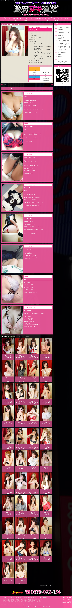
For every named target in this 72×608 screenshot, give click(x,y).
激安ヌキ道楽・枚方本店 (5, 601)
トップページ (3, 597)
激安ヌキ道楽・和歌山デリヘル (6, 604)
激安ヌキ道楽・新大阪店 (36, 600)
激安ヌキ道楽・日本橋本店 (26, 599)
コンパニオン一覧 (8, 0)
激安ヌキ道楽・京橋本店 (15, 600)
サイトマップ (45, 597)
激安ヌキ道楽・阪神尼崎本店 (36, 601)
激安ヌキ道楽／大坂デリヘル (31, 604)
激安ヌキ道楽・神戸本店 (5, 603)
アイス (14, 0)
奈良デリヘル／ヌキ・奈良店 (19, 604)
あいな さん (6, 84)
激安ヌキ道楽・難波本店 (15, 599)
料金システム (9, 597)
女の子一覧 (25, 597)
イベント (15, 597)
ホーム (2, 0)
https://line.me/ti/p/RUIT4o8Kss (62, 85)
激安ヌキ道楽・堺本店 (15, 601)
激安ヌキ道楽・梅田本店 (5, 600)
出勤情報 (19, 597)
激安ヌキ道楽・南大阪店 (25, 601)
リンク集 (39, 597)
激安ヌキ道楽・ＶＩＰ (5, 599)
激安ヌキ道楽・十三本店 (26, 600)
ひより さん (48, 84)
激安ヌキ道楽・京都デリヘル (26, 603)
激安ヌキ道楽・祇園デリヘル (38, 603)
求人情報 (34, 597)
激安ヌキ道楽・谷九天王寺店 (37, 599)
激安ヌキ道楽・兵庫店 (15, 603)
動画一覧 (30, 597)
